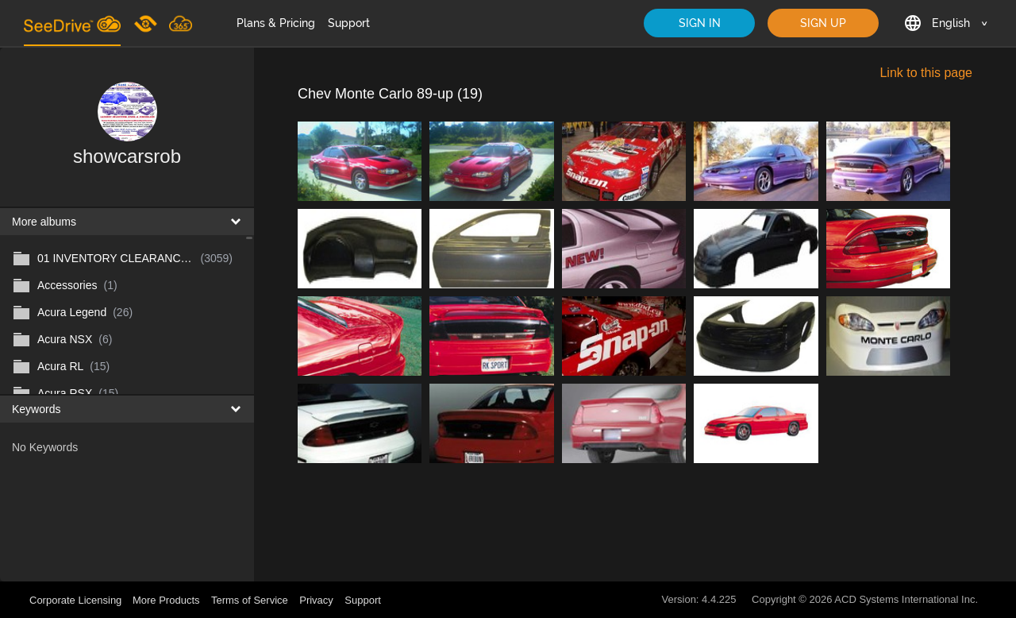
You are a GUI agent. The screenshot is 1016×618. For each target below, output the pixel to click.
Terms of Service (249, 600)
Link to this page (925, 72)
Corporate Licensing (77, 600)
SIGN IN (700, 23)
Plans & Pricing (276, 23)
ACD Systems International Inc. (906, 599)
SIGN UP (823, 23)
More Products (166, 600)
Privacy (316, 600)
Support (349, 23)
